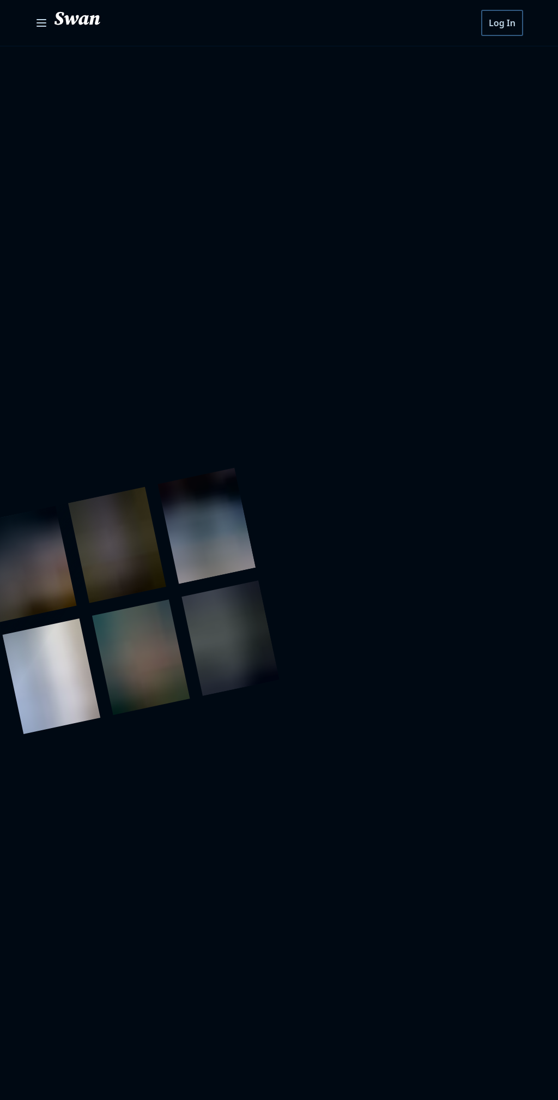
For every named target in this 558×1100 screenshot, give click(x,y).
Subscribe (462, 693)
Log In (503, 22)
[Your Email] (323, 693)
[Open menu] (41, 23)
